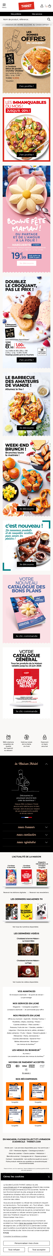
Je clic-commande (26, 636)
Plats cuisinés (34, 1025)
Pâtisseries (18, 1036)
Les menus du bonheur (26, 1044)
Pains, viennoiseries (31, 1036)
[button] (42, 5)
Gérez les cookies (15, 1153)
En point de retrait (36, 995)
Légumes (12, 1030)
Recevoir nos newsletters (39, 892)
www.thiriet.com (10, 1187)
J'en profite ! (26, 86)
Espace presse (40, 1156)
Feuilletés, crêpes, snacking (23, 1022)
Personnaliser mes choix (26, 1243)
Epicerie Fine (35, 1039)
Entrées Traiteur (38, 1019)
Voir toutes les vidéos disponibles (25, 982)
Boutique (34, 1041)
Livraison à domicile (14, 1010)
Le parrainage (26, 998)
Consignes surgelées (30, 1007)
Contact (9, 1159)
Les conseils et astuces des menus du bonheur (26, 1056)
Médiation (40, 1153)
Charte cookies (29, 1153)
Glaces (29, 1033)
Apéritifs (27, 1019)
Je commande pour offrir (34, 1010)
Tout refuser (14, 1249)
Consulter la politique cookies (15, 1236)
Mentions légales (20, 1151)
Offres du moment (15, 1019)
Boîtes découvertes (21, 1041)
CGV (11, 1151)
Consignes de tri (27, 1156)
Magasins (16, 1007)
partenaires (27, 1187)
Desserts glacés (39, 1033)
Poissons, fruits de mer (19, 1027)
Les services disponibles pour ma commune (31, 1148)
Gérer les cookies (25, 1223)
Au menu (26, 1053)
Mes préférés (16, 14)
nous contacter (26, 834)
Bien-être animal (13, 1156)
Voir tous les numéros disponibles (25, 927)
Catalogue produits (36, 1151)
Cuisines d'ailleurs (20, 1025)
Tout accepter (39, 1249)
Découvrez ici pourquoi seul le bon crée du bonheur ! (26, 798)
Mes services (37, 14)
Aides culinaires (13, 1033)
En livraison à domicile (18, 995)
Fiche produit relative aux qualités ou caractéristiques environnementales (26, 1162)
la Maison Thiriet (26, 764)
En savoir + (26, 1073)
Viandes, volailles (35, 1027)
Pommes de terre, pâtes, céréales (31, 1030)
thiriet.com (9, 1148)
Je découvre (26, 263)
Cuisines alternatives (20, 1039)
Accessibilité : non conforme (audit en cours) (30, 1159)
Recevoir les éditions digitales (14, 892)
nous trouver (26, 827)
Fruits (23, 1033)
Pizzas (37, 1022)
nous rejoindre (26, 842)
